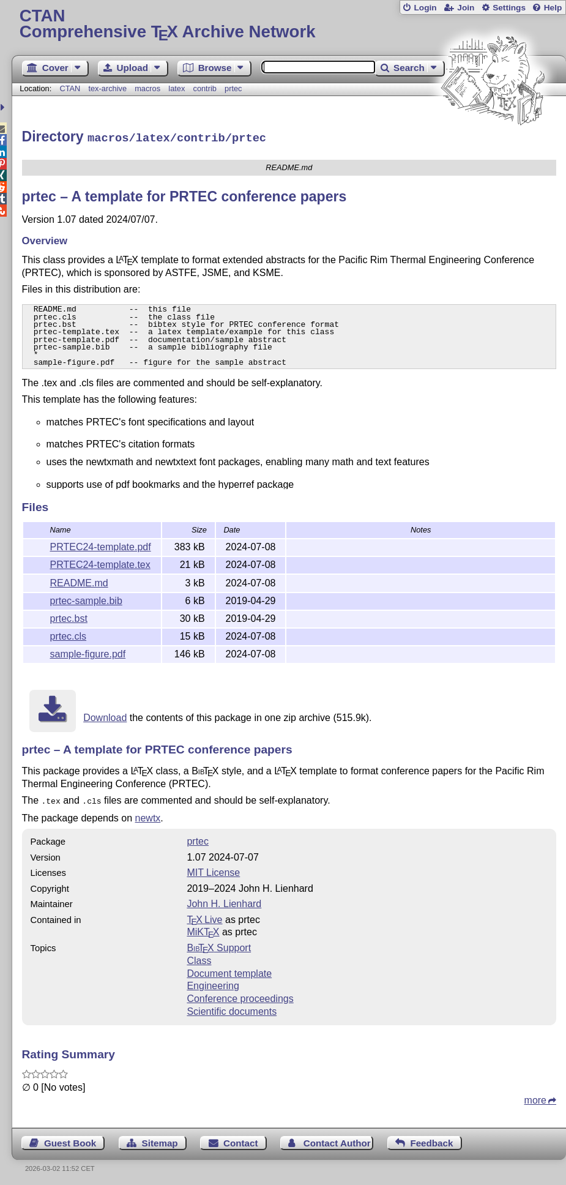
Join (465, 7)
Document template (229, 970)
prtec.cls (68, 634)
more (535, 1097)
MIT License (213, 869)
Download (105, 716)
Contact (240, 1140)
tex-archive (107, 88)
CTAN (69, 88)
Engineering (213, 983)
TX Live (204, 916)
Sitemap (160, 1140)
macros (147, 88)
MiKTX (203, 929)
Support (219, 945)
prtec (233, 88)
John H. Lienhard (224, 900)
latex (176, 88)
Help (553, 7)
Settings (509, 7)
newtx (148, 815)
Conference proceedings (240, 995)
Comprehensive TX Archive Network (289, 24)
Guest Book (70, 1140)
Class (199, 957)
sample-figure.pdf (88, 652)
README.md (79, 581)
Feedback (431, 1140)
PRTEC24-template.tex (100, 563)
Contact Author (337, 1140)
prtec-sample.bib (86, 599)
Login (425, 7)
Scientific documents (232, 1008)
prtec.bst (69, 616)
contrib (204, 88)
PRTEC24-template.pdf (100, 545)
